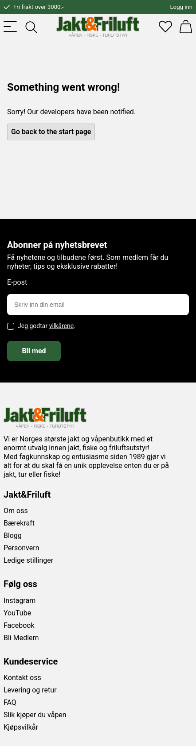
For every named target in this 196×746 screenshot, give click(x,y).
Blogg (13, 535)
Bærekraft (19, 523)
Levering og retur (30, 690)
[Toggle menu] (10, 26)
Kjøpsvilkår (21, 727)
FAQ (10, 702)
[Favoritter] (165, 26)
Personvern (21, 548)
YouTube (17, 613)
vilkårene (61, 325)
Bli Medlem (21, 638)
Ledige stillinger (28, 560)
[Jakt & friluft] (97, 26)
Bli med (34, 351)
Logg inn (181, 7)
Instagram (19, 600)
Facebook (19, 625)
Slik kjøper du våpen (35, 715)
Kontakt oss (22, 677)
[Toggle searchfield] (30, 26)
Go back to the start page (51, 132)
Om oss (16, 510)
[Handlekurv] (185, 26)
